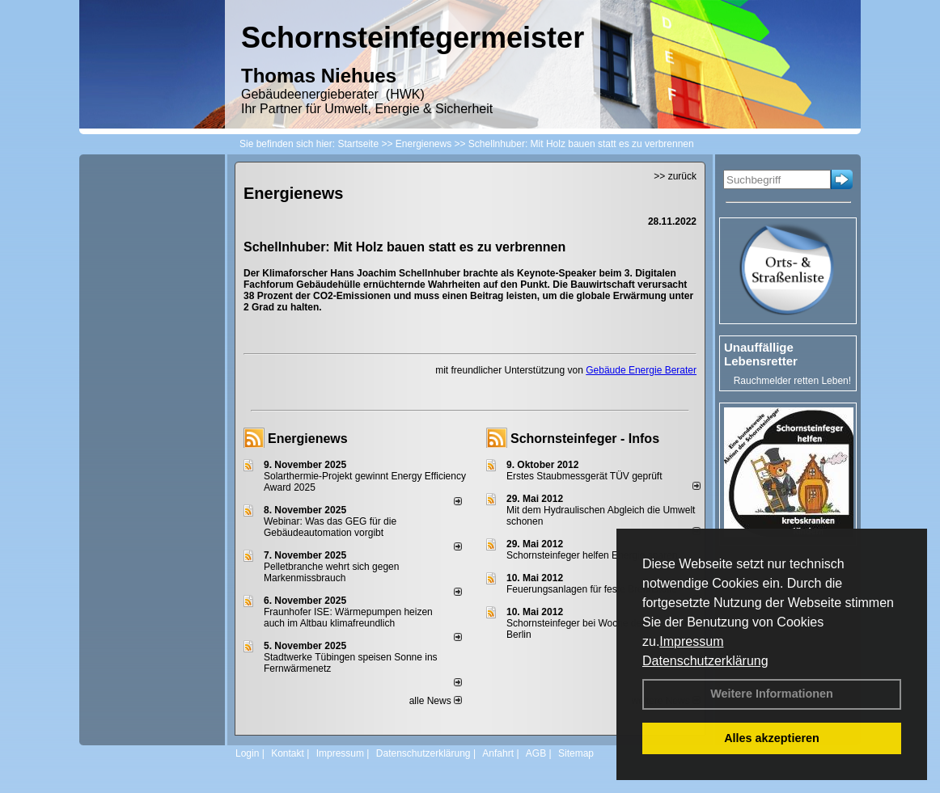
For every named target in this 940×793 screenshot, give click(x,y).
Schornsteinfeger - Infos (584, 438)
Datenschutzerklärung (705, 661)
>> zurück (675, 176)
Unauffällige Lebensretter (761, 354)
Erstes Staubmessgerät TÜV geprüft (584, 476)
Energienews (308, 438)
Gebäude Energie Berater (641, 370)
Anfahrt (498, 753)
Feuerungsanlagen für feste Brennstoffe (591, 589)
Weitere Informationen (771, 693)
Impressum (691, 641)
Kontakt (287, 753)
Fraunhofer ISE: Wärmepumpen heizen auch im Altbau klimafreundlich (348, 617)
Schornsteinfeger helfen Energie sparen (591, 555)
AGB (536, 753)
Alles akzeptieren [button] (771, 738)
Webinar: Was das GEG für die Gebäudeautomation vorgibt (330, 527)
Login (247, 753)
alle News (435, 701)
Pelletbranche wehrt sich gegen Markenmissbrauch (331, 572)
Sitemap (576, 753)
